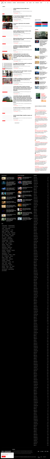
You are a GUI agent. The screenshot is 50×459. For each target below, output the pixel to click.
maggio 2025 (41, 192)
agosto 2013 (41, 407)
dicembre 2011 (41, 437)
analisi (10, 248)
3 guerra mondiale (7, 228)
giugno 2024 (41, 209)
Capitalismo (12, 235)
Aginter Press (7, 231)
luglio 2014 (41, 390)
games (7, 267)
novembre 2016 (41, 347)
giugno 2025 (41, 191)
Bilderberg (7, 235)
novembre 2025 (41, 183)
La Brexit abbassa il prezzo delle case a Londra (21, 9)
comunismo (3, 260)
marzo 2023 (41, 232)
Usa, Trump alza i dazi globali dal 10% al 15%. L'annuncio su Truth (43, 83)
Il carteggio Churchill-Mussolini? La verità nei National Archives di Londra (22, 64)
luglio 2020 (41, 280)
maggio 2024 (41, 210)
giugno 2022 (41, 245)
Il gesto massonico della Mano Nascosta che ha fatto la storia (26, 209)
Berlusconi (13, 234)
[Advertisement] (41, 11)
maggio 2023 (41, 229)
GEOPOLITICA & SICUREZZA (21, 2)
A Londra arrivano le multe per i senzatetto (22, 107)
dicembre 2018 (41, 309)
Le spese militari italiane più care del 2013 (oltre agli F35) (26, 178)
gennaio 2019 (41, 308)
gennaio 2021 (41, 271)
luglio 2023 (41, 226)
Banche (10, 234)
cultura (3, 263)
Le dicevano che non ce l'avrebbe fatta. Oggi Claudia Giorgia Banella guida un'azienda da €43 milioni (41, 149)
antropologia (9, 251)
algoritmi (11, 244)
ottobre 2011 (41, 440)
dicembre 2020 (41, 273)
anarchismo (3, 250)
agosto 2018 (41, 315)
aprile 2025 (41, 194)
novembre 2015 (41, 366)
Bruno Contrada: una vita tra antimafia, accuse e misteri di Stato (11, 202)
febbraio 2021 (41, 270)
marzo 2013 (41, 414)
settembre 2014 (41, 387)
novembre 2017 (41, 329)
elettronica (3, 266)
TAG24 (36, 109)
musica (30, 2)
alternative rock (10, 247)
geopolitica (11, 267)
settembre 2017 (41, 332)
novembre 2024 (41, 201)
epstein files (9, 2)
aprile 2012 (41, 431)
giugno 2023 (41, 227)
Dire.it (35, 122)
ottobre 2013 (41, 404)
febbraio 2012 (41, 434)
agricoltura (3, 244)
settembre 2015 (41, 369)
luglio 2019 (41, 299)
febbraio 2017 (41, 343)
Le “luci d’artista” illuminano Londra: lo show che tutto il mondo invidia (22, 16)
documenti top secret (5, 264)
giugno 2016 (41, 355)
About (4, 0)
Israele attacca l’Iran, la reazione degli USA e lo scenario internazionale (26, 205)
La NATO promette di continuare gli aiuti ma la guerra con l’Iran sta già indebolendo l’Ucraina (11, 198)
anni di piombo (8, 250)
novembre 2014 (41, 384)
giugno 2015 (41, 373)
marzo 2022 (41, 250)
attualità (14, 254)
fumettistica (3, 267)
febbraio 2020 (41, 288)
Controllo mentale (9, 238)
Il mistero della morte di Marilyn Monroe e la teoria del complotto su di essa (27, 196)
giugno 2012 (41, 428)
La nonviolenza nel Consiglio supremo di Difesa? (41, 142)
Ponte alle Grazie (43, 99)
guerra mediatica (4, 270)
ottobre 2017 (41, 331)
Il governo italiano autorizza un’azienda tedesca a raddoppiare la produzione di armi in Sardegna (44, 87)
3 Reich (3, 228)
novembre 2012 (41, 420)
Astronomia (6, 234)
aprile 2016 (41, 358)
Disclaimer (7, 0)
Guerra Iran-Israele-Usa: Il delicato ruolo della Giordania (43, 78)
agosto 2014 (41, 388)
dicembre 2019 (41, 291)
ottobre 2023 (41, 221)
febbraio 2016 (41, 361)
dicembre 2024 (41, 200)
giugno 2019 (41, 300)
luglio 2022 (41, 244)
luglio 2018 (41, 317)
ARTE (27, 2)
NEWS (5, 2)
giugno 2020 (41, 282)
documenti (9, 263)
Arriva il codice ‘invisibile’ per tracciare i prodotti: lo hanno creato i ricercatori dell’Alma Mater (11, 210)
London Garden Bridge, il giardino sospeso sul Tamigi (22, 116)
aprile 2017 (41, 340)
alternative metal (4, 247)
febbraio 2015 (41, 379)
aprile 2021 (41, 267)
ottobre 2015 (41, 367)
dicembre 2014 (41, 382)
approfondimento (4, 253)
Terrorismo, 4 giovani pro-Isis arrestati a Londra (21, 24)
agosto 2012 (41, 425)
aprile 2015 (41, 376)
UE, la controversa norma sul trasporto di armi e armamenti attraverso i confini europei (43, 57)
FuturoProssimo (37, 160)
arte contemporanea (5, 254)
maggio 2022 (41, 247)
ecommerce (10, 264)
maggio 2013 (41, 411)
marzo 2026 (41, 177)
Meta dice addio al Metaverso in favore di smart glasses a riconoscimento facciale (44, 67)
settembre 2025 (41, 186)
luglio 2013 (41, 408)
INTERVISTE (37, 2)
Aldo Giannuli (43, 93)
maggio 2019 (41, 302)
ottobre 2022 (41, 239)
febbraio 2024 (41, 215)
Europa (7, 241)
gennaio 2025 (41, 198)
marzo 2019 (41, 305)
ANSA (35, 129)
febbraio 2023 (41, 233)
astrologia (10, 254)
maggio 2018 (41, 320)
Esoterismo (3, 241)
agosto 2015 (41, 370)
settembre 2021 (41, 259)
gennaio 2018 (41, 326)
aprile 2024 (41, 212)
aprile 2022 (41, 248)
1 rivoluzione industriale (11, 225)
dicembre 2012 (41, 419)
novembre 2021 (41, 256)
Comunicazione (4, 238)
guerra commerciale (11, 269)
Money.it (36, 147)
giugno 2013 (41, 410)
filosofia (13, 266)
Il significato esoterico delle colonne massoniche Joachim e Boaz (27, 191)
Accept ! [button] (4, 456)
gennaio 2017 (41, 344)
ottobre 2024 (41, 203)
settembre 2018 (41, 314)
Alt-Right (11, 231)
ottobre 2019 (41, 294)
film (10, 266)
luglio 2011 (41, 445)
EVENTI (41, 2)
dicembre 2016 (41, 346)
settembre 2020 (41, 277)
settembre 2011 (41, 442)
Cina (2, 237)
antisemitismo (4, 251)
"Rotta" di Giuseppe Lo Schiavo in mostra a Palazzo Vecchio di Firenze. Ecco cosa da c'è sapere (43, 73)
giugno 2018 (41, 318)
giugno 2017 (41, 337)
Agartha (3, 231)
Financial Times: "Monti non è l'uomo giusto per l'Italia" (27, 187)
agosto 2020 (41, 279)
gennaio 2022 (41, 253)
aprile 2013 (41, 413)
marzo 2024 (41, 213)
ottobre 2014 (41, 385)
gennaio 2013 (41, 417)
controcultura (8, 260)
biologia (7, 257)
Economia (14, 2)
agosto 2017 (41, 334)
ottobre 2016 (41, 349)
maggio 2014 (41, 393)
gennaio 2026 (41, 180)
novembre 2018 (41, 311)
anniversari (13, 250)
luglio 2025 (41, 189)
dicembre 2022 (41, 236)
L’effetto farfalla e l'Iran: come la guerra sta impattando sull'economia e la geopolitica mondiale (43, 62)
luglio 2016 (41, 353)
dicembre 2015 (41, 364)
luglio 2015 (41, 372)
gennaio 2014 (41, 399)
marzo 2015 (41, 378)
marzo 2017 (41, 341)
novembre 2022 (41, 238)
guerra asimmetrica (4, 269)
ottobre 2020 (41, 276)
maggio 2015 (41, 375)
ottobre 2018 (41, 312)
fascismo (7, 266)
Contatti (10, 0)
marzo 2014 (41, 396)
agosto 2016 (41, 352)
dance (6, 263)
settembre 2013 (41, 405)
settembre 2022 (41, 241)
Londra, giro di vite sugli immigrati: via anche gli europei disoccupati (22, 71)
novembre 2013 (41, 402)
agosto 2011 (41, 443)
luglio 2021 (41, 262)
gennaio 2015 (41, 381)
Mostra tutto (37, 171)
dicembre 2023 (41, 218)
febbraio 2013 (41, 416)
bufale (10, 257)
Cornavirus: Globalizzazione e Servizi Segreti (43, 95)
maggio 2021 (41, 265)
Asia (2, 234)
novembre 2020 (41, 274)
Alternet (36, 134)
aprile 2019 (41, 303)
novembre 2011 (41, 439)
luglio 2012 (41, 426)
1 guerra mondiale (4, 225)
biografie (3, 257)
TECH (33, 2)
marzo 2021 (41, 268)
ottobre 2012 (41, 422)
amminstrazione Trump (5, 248)
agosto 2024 (41, 206)
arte (8, 253)
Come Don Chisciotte (37, 154)
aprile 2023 (41, 230)
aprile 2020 (41, 285)
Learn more (6, 454)
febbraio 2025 (41, 197)
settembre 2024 (41, 204)
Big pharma (3, 235)
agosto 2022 (41, 242)
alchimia (7, 244)
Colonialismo (9, 237)
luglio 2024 (41, 207)
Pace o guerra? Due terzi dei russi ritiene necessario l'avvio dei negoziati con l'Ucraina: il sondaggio (41, 111)
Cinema (6, 237)
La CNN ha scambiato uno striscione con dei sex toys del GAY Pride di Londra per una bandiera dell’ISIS (22, 79)
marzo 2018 (41, 323)
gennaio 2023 (41, 235)
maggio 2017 (41, 338)
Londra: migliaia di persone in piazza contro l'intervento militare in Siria (22, 31)
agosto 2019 (41, 297)
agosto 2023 (41, 224)
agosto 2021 (41, 261)
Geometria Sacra (11, 241)
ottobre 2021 (41, 258)
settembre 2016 (41, 350)
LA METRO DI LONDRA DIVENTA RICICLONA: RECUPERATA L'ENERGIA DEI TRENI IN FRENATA (22, 47)
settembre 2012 (41, 423)
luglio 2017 (41, 335)
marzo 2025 (41, 195)
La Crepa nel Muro (37, 141)
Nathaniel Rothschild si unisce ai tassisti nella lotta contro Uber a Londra (22, 39)
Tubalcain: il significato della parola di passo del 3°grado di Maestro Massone (27, 200)
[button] (45, 2)
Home (2, 0)
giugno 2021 (41, 264)
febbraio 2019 (41, 306)
